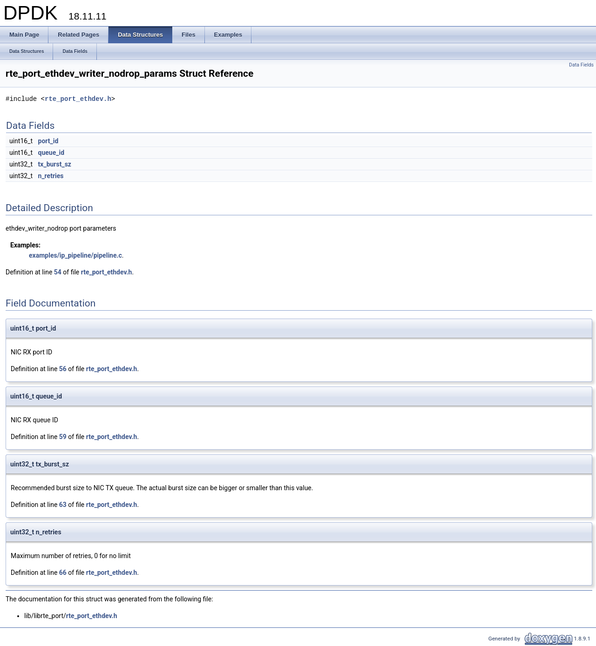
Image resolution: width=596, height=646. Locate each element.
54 (57, 272)
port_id (48, 141)
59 (63, 436)
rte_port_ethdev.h (78, 98)
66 (63, 572)
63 (63, 504)
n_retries (51, 176)
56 (63, 369)
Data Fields (581, 65)
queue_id (51, 152)
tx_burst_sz (54, 164)
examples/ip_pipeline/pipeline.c (75, 255)
